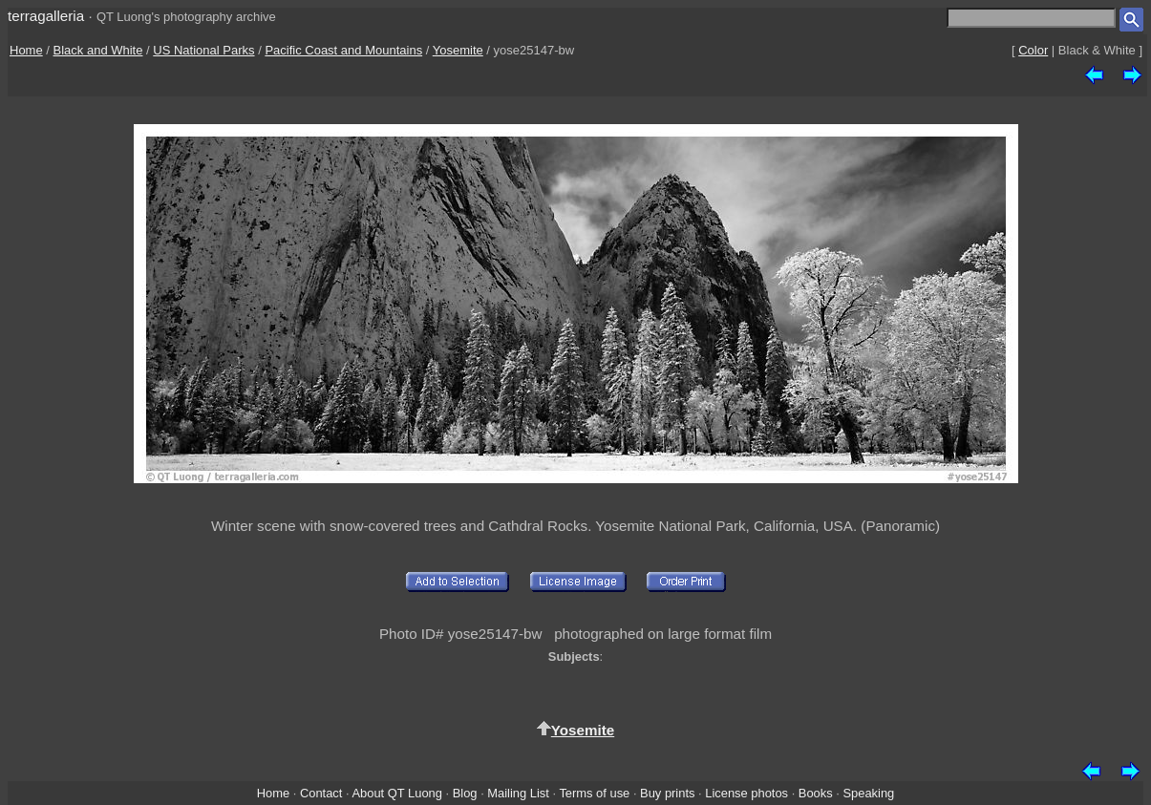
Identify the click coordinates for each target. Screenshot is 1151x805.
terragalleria (46, 16)
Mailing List (518, 793)
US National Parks (203, 50)
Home (26, 50)
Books (816, 793)
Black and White (98, 50)
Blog (465, 793)
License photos (746, 793)
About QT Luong (396, 793)
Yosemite (458, 50)
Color (1033, 50)
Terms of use (594, 793)
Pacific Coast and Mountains (343, 50)
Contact (321, 793)
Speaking (868, 793)
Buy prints (667, 793)
